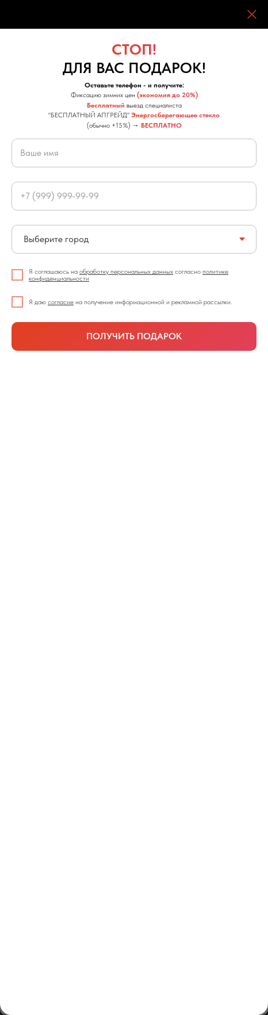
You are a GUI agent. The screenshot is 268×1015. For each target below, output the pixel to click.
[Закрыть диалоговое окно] (252, 14)
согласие (61, 302)
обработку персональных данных (126, 271)
